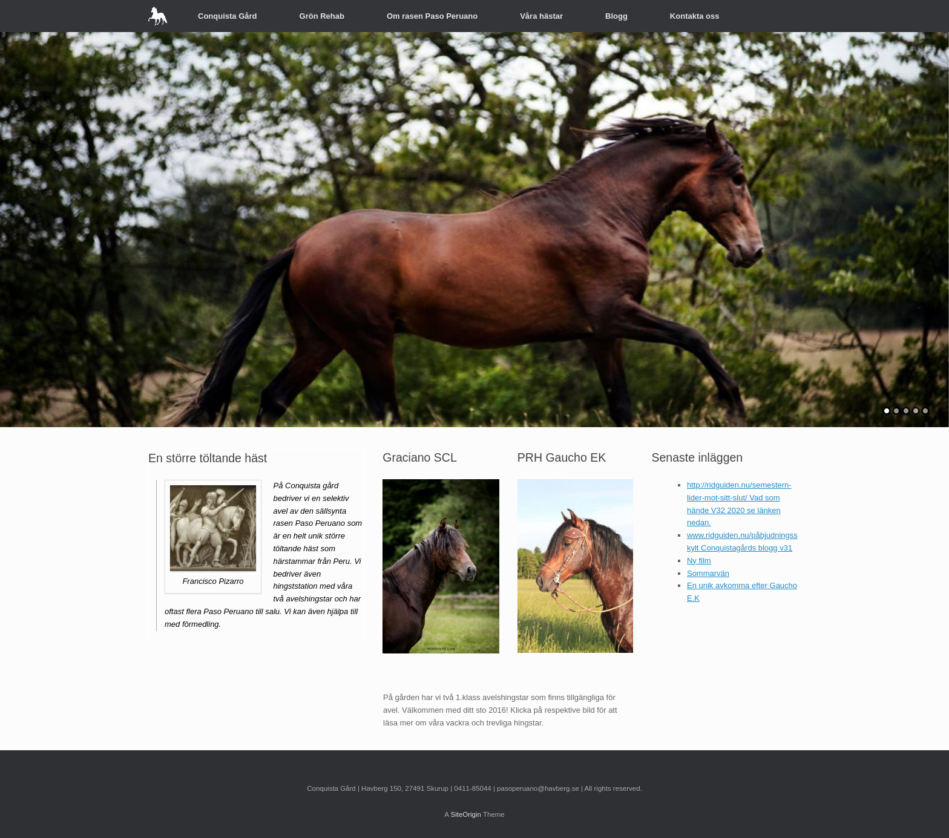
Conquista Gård (227, 16)
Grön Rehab (322, 16)
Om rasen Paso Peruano (432, 16)
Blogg (616, 16)
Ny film (699, 560)
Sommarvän (708, 573)
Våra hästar (541, 16)
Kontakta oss (695, 16)
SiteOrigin (465, 814)
